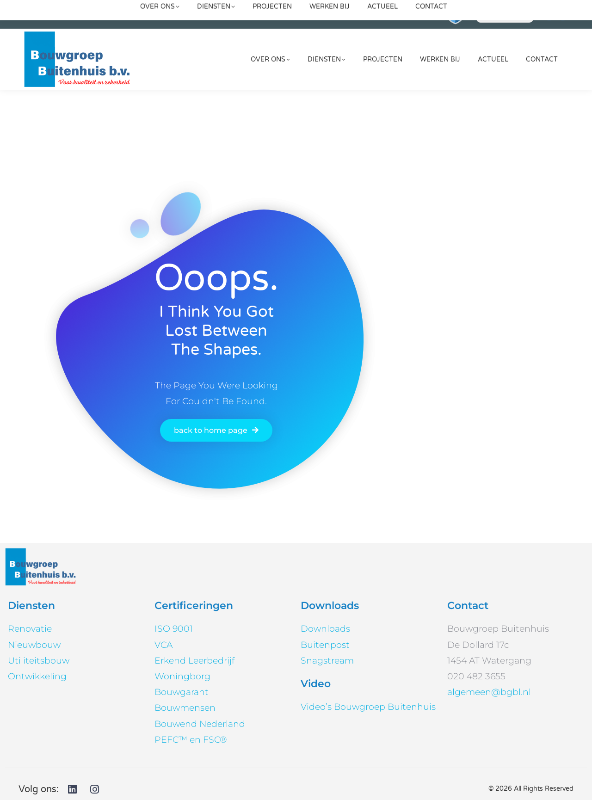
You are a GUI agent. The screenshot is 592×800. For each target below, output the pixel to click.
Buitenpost (325, 645)
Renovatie (30, 628)
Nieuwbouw (34, 645)
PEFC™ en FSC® (190, 739)
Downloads (325, 628)
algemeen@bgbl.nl (203, 14)
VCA (163, 645)
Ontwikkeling (37, 676)
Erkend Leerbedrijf (194, 660)
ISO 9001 (173, 628)
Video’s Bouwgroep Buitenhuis (368, 707)
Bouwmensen (185, 707)
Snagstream (327, 660)
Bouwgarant (181, 692)
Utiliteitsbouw (38, 660)
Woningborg (182, 676)
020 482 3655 (403, 14)
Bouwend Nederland (199, 724)
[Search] (505, 14)
